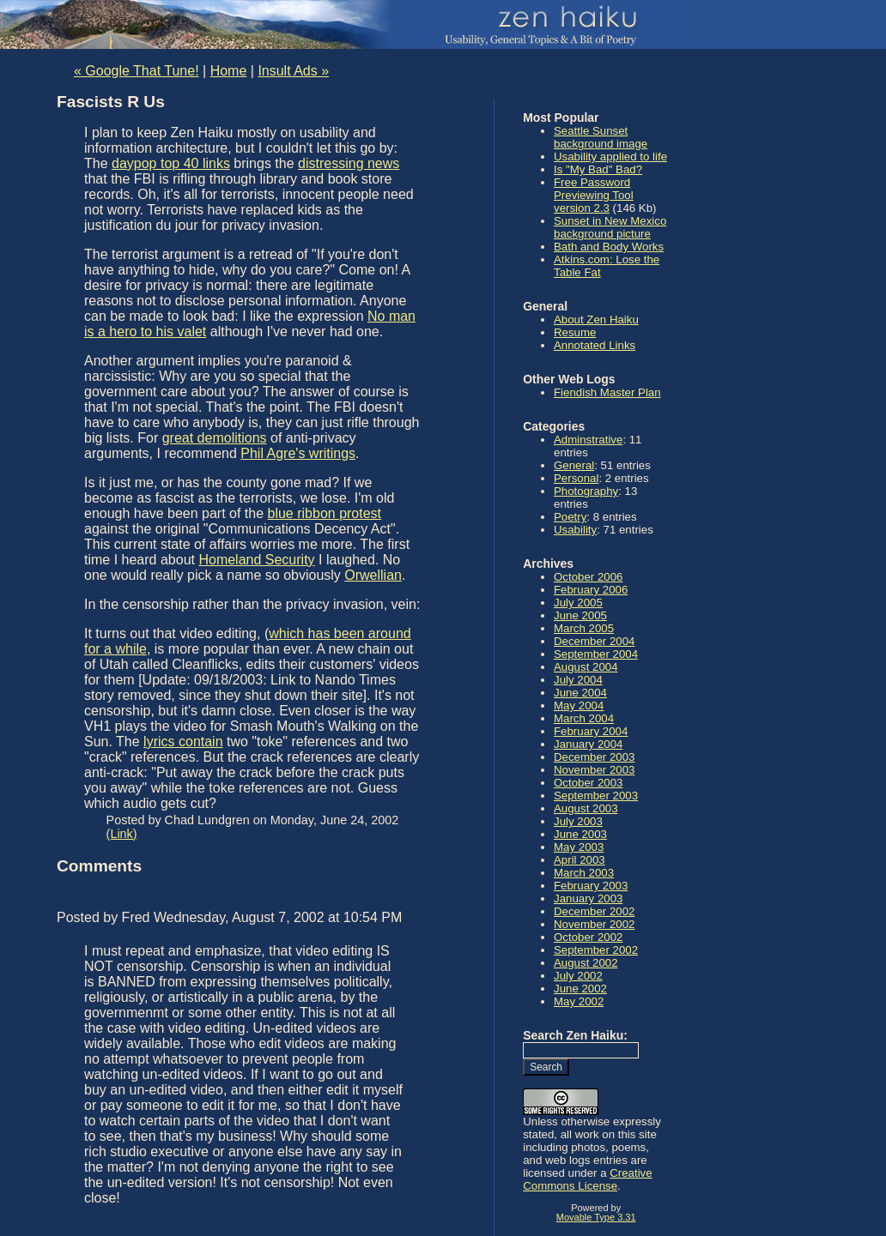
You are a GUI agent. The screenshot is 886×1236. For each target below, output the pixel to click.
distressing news (348, 163)
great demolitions (214, 438)
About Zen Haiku (596, 319)
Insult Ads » (293, 70)
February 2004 (591, 731)
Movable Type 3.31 (596, 1217)
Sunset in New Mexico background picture (610, 227)
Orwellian (373, 575)
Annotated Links (594, 345)
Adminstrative (588, 439)
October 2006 (588, 576)
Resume (575, 332)
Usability (575, 529)
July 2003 (578, 821)
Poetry (570, 516)
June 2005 (580, 615)
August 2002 (586, 962)
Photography (586, 491)
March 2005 (584, 628)
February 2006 (591, 589)
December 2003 (594, 757)
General (574, 465)
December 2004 (594, 641)
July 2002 (578, 975)
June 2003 (580, 834)
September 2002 (596, 950)
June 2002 (580, 988)
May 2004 (579, 705)
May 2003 (579, 847)
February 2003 (591, 885)
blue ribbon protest (325, 513)
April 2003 (579, 859)
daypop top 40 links (171, 163)
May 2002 (579, 1001)
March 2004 (584, 718)
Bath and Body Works (609, 246)
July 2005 (578, 602)
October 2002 (588, 937)
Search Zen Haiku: (575, 1035)
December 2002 (594, 911)
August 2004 (586, 666)
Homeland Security (256, 559)
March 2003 (584, 872)
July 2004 (578, 679)
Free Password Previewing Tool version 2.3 (594, 195)
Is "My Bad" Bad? (598, 169)
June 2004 (580, 692)
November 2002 (594, 924)
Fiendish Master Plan (607, 392)
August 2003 (586, 808)
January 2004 (588, 744)
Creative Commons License (587, 1179)
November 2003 (594, 769)
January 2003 (588, 898)
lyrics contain (182, 741)
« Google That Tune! (136, 70)
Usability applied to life (610, 156)
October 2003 (588, 782)
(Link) (121, 834)
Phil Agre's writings (297, 453)
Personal (576, 478)
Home (228, 70)
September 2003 (596, 795)
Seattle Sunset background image (600, 137)
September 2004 (596, 654)
